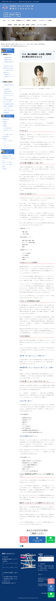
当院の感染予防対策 (46, 593)
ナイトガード (7, 108)
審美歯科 (5, 138)
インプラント (6, 147)
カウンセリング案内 (7, 164)
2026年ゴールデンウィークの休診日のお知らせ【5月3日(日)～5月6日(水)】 (45, 579)
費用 (4, 166)
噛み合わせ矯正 (8, 91)
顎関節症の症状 (8, 59)
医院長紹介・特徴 (7, 156)
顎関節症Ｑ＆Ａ (8, 74)
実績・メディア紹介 (7, 162)
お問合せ (5, 168)
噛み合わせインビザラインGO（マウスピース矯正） (8, 95)
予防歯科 (5, 126)
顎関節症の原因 (8, 57)
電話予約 (51, 582)
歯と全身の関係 (7, 128)
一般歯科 (5, 123)
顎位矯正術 (7, 89)
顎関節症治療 (6, 119)
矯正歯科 (5, 121)
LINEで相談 (51, 596)
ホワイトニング (7, 145)
